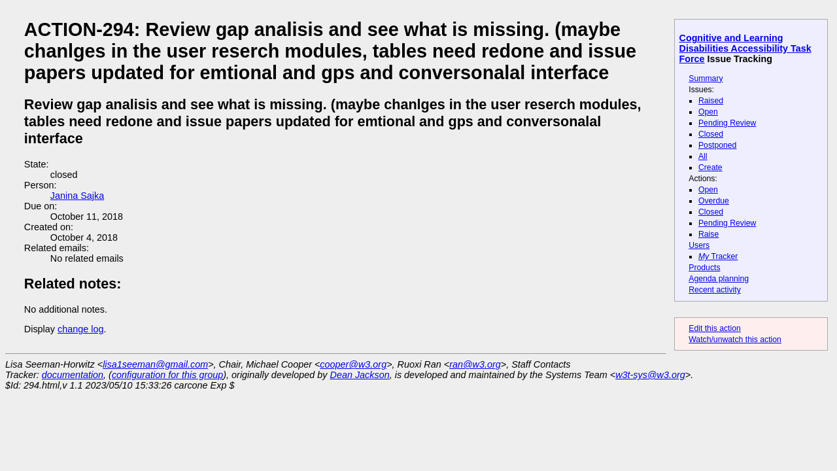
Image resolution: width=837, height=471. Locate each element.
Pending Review (727, 123)
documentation (72, 375)
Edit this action (715, 328)
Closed (710, 134)
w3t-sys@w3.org (650, 375)
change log (80, 329)
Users (699, 245)
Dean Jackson (360, 375)
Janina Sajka (77, 195)
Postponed (717, 145)
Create (710, 167)
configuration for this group (167, 375)
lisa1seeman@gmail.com (155, 364)
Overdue (713, 200)
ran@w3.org (475, 364)
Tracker (718, 256)
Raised (710, 100)
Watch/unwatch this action (735, 339)
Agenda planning (719, 278)
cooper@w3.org (353, 364)
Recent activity (715, 289)
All (703, 156)
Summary (706, 78)
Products (704, 267)
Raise (708, 234)
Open (708, 111)
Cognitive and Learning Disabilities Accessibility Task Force (745, 48)
